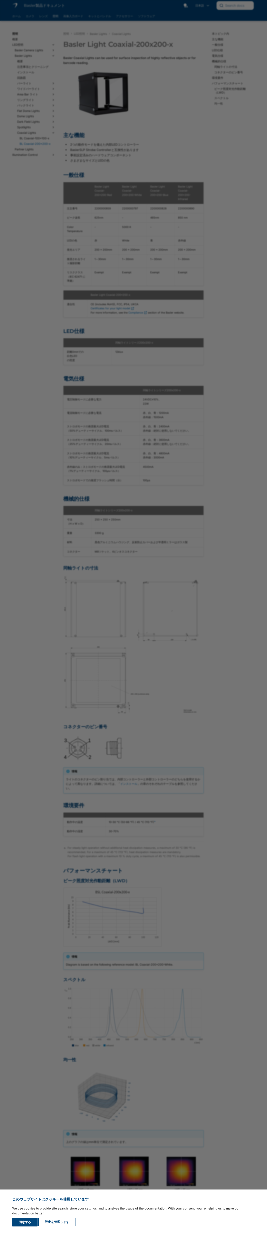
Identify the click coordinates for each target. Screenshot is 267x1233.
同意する (25, 1222)
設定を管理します (57, 1222)
